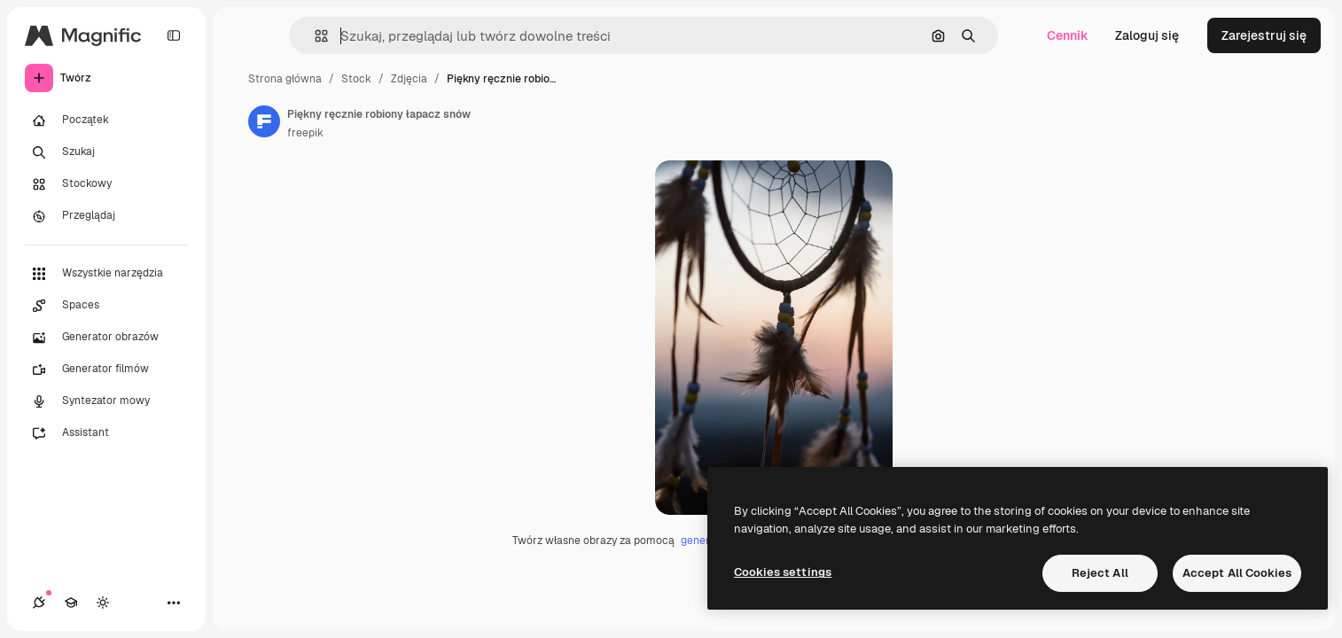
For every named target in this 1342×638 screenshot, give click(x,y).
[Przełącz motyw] (103, 602)
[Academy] (71, 602)
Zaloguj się (1147, 35)
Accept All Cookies (1236, 572)
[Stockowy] (106, 184)
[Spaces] (106, 306)
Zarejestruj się (1264, 35)
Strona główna (285, 79)
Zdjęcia (409, 79)
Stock (356, 79)
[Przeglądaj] (106, 216)
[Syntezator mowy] (106, 401)
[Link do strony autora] (264, 121)
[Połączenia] (39, 602)
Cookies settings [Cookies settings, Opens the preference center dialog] (782, 572)
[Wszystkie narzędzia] (106, 274)
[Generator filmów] (106, 369)
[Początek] (106, 120)
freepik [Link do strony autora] (305, 133)
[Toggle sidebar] (174, 35)
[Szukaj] (106, 152)
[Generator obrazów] (106, 337)
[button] (314, 36)
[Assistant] (106, 433)
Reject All (1100, 572)
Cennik (1067, 35)
